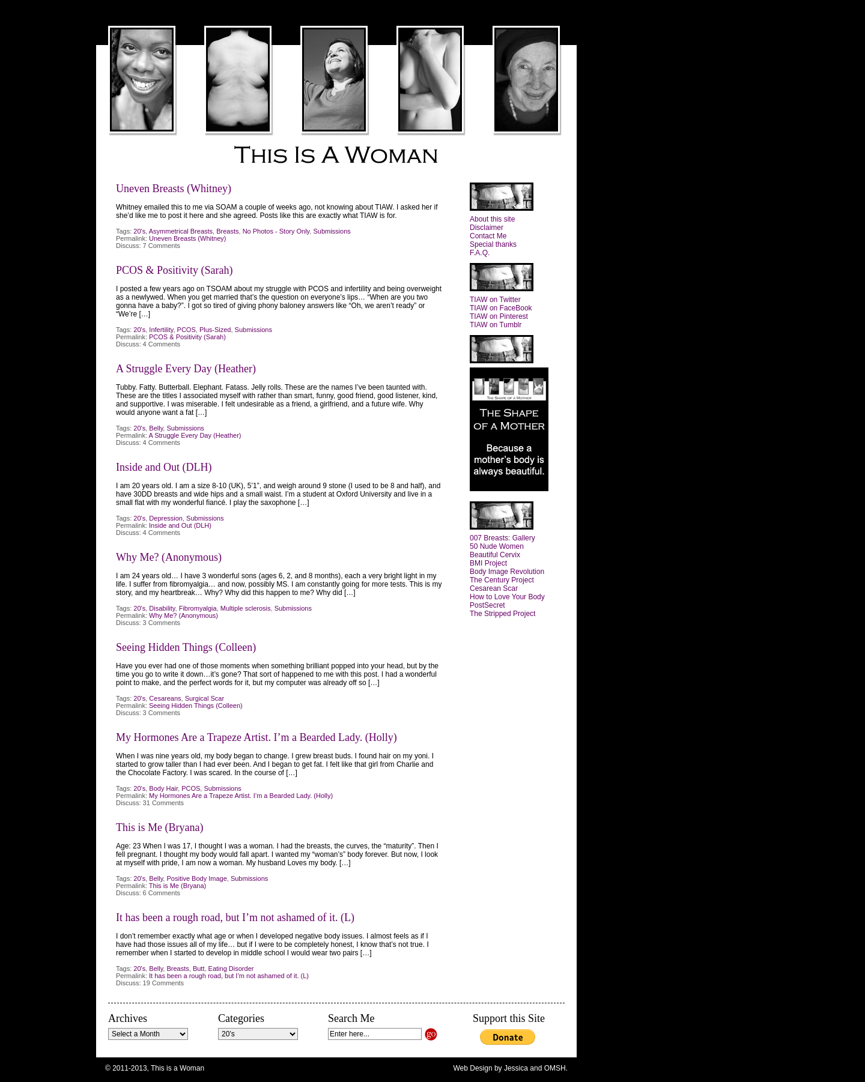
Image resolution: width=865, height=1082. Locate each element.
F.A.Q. (480, 253)
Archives (127, 1018)
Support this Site (509, 1018)
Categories (241, 1018)
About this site (492, 219)
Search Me (351, 1018)
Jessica (516, 1068)
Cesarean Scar (494, 588)
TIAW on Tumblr (495, 325)
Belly (156, 428)
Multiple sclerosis (245, 608)
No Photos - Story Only (276, 231)
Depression (166, 518)
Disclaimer (486, 227)
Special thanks (493, 244)
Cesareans (165, 698)
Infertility (161, 329)
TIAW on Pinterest (499, 316)
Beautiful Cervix (495, 555)
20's (139, 231)
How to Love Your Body (507, 597)
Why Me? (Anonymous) (169, 557)
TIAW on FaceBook (501, 308)
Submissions (331, 231)
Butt (199, 968)
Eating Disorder (231, 968)
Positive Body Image (196, 878)
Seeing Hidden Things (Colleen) (186, 647)
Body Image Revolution (507, 571)
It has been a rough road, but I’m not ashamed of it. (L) (235, 917)
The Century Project (502, 580)
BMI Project (488, 563)
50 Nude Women (497, 546)
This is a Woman (336, 156)
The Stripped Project (502, 613)
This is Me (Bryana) (159, 827)
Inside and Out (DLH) (163, 467)
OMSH (555, 1068)
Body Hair (163, 788)
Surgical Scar (204, 698)
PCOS (186, 329)
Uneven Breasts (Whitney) (173, 189)
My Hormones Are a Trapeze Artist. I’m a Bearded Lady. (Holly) (256, 737)
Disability (162, 608)
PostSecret (487, 605)
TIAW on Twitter (495, 299)
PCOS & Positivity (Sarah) (174, 270)
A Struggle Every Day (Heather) (186, 369)
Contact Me (488, 236)
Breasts (227, 231)
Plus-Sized (215, 329)
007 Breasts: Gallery (502, 538)
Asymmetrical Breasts (181, 231)
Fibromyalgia (198, 608)
